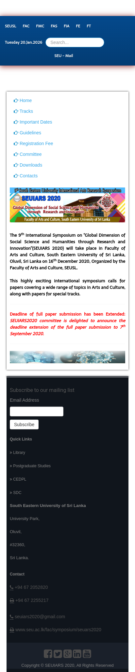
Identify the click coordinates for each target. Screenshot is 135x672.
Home (23, 100)
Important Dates (33, 122)
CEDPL (18, 479)
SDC (16, 492)
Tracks (23, 111)
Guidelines (27, 132)
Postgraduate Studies (30, 466)
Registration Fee (33, 143)
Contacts (26, 175)
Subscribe (24, 424)
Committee (28, 154)
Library (17, 452)
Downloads (28, 165)
